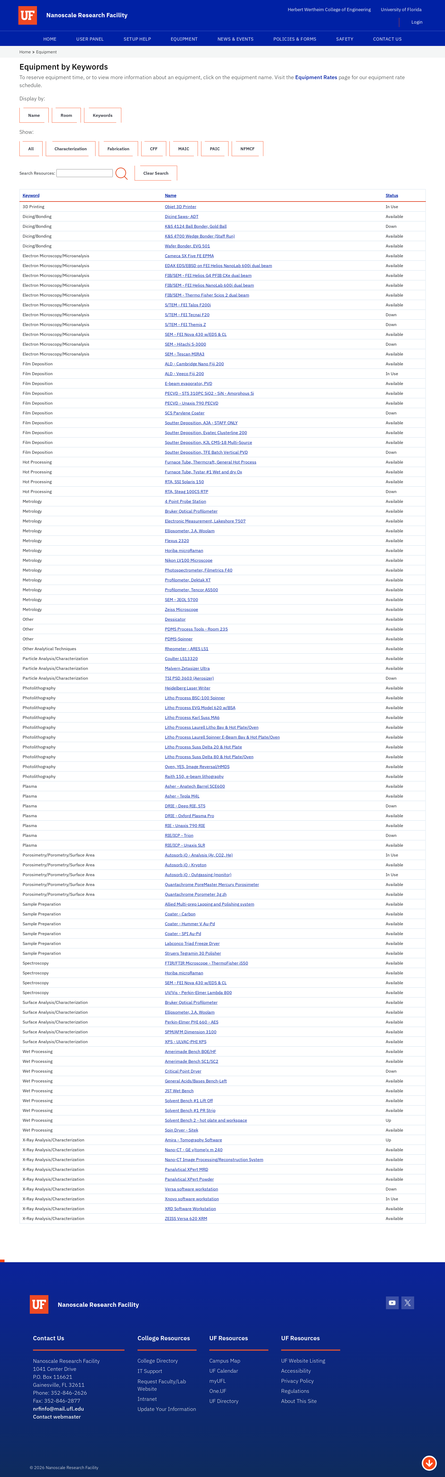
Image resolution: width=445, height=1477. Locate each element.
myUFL (217, 1380)
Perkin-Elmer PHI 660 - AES (191, 1022)
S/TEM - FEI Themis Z (185, 324)
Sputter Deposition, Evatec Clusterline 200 (206, 432)
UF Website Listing (303, 1360)
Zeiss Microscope (181, 609)
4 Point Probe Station (185, 501)
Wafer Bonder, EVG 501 (187, 246)
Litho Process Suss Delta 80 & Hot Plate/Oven (209, 756)
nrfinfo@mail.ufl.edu (58, 1408)
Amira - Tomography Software (193, 1139)
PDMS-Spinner (179, 638)
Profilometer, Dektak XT (188, 580)
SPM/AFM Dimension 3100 (191, 1031)
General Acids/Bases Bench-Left (196, 1081)
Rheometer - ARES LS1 (187, 648)
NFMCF (247, 148)
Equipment (184, 39)
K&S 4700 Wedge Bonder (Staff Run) (200, 236)
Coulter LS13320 (181, 658)
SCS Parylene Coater (185, 413)
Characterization (71, 148)
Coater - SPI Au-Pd (183, 933)
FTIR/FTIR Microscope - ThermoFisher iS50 (206, 963)
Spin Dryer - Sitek (181, 1130)
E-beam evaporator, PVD (188, 383)
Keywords (103, 115)
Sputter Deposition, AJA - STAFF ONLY (201, 422)
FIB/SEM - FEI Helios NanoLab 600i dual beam (209, 285)
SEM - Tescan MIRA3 (185, 354)
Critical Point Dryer (183, 1071)
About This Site (299, 1401)
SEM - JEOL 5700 (181, 599)
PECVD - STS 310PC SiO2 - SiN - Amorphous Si (209, 393)
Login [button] (417, 22)
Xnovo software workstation (192, 1198)
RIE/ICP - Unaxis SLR (185, 845)
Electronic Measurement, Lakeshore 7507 (205, 521)
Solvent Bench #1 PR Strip (190, 1110)
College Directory (158, 1360)
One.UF (217, 1390)
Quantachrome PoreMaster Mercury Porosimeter (212, 884)
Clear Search (155, 173)
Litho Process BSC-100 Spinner (195, 697)
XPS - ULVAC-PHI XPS (185, 1041)
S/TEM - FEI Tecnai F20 (187, 314)
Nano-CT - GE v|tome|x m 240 (194, 1149)
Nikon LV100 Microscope (189, 560)
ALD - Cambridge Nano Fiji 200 (194, 363)
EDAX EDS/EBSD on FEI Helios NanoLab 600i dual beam (218, 265)
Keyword (31, 195)
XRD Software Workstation (190, 1208)
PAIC (215, 148)
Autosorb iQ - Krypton (185, 864)
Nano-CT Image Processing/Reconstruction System (214, 1159)
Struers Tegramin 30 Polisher (193, 953)
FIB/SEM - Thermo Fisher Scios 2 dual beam (207, 295)
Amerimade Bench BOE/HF (190, 1051)
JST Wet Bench (179, 1090)
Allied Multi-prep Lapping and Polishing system (209, 904)
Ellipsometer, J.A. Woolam (190, 530)
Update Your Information (167, 1408)
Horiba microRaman (184, 550)
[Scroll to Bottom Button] (429, 1462)
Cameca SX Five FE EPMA (189, 255)
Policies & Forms (295, 39)
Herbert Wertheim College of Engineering (329, 9)
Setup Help (137, 39)
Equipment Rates (316, 77)
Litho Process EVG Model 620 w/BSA (200, 707)
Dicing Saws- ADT (181, 216)
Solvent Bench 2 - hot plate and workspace (206, 1120)
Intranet (147, 1398)
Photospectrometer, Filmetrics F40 (198, 570)
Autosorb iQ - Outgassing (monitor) (198, 874)
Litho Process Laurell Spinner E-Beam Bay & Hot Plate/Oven (222, 737)
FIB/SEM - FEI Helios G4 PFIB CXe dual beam (208, 275)
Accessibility (296, 1370)
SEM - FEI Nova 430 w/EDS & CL (196, 334)
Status (392, 195)
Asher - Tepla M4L (182, 796)
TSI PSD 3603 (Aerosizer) (189, 678)
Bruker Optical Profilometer (191, 511)
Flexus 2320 (177, 540)
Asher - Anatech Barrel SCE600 (195, 786)
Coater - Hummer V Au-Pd (190, 923)
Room (66, 115)
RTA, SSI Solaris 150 (184, 481)
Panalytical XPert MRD (186, 1169)
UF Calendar (223, 1370)
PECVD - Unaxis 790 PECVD (191, 403)
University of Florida (401, 9)
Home (50, 39)
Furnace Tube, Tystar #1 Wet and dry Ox (203, 471)
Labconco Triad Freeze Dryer (192, 943)
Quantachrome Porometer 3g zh (196, 894)
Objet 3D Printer (180, 206)
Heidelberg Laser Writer (187, 688)
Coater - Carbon (180, 914)
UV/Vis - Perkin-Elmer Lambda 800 (198, 992)
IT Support (150, 1371)
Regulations (295, 1390)
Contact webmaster (57, 1416)
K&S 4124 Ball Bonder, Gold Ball (196, 226)
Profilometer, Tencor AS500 (191, 589)
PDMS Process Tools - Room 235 (196, 629)
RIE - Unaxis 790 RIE (185, 825)
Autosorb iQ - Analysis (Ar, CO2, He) (199, 855)
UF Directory (224, 1401)
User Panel (90, 39)
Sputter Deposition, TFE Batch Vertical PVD (206, 452)
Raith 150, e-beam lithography (194, 776)
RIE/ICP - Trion (179, 835)
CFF (153, 148)
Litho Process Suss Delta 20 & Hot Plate (203, 747)
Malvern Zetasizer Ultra (187, 668)
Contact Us (387, 39)
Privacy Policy (297, 1380)
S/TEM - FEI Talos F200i (188, 304)
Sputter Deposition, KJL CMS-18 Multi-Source (208, 442)
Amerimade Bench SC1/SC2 (191, 1061)
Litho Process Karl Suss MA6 (192, 717)
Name (34, 115)
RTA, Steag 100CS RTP (186, 491)
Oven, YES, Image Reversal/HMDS (197, 766)
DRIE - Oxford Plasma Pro (189, 815)
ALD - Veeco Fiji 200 (184, 373)
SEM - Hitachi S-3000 (185, 344)
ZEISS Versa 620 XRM (186, 1218)
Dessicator (175, 619)
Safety (344, 39)
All (31, 148)
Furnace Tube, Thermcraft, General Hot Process (210, 462)
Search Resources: (66, 173)
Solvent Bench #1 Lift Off (189, 1100)
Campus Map (224, 1360)
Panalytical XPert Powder (189, 1179)
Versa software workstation (191, 1189)
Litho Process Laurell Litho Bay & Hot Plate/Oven (212, 727)
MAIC (183, 148)
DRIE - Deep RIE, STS (185, 805)
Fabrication (118, 148)
